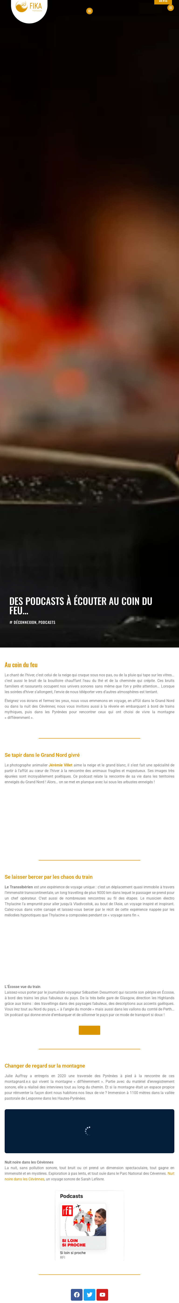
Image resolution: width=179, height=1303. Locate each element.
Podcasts (46, 622)
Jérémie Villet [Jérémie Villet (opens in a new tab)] (60, 765)
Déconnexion (25, 622)
